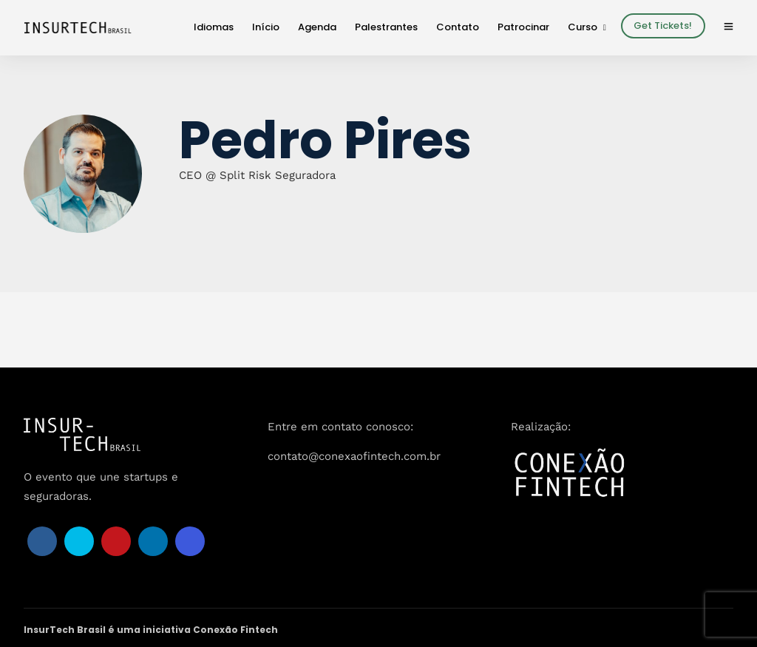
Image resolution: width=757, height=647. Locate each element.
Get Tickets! (663, 25)
